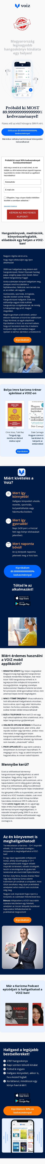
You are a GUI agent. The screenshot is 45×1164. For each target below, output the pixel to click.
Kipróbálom (22, 339)
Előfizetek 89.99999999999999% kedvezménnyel (22, 132)
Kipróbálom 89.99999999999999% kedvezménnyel (22, 571)
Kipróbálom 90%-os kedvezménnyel (22, 1110)
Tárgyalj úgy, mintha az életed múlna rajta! (15, 438)
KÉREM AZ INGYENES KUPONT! (22, 214)
